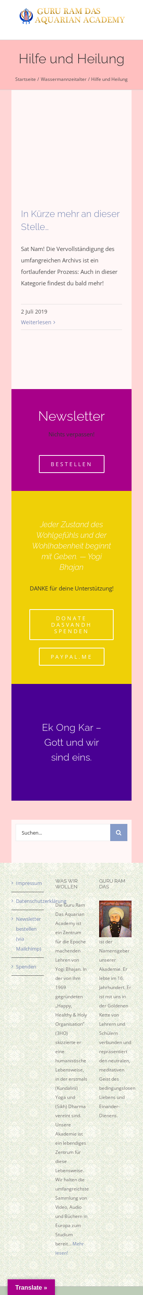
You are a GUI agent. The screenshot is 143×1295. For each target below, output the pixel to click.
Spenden (26, 966)
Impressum (28, 883)
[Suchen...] (63, 832)
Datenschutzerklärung (28, 901)
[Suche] (118, 832)
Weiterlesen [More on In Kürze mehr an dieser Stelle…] (36, 322)
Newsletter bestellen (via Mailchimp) (28, 933)
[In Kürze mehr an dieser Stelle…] (71, 162)
